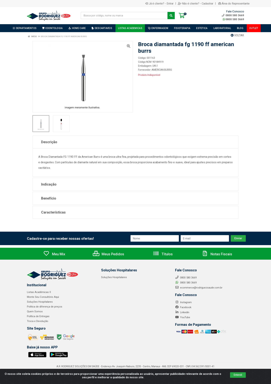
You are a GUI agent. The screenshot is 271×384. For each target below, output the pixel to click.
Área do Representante (234, 3)
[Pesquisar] (171, 15)
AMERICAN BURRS (162, 69)
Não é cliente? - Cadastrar (195, 3)
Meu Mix (54, 254)
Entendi (238, 374)
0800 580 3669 (233, 19)
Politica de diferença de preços (44, 306)
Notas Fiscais (217, 254)
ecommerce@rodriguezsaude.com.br (198, 287)
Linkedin (182, 312)
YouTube (182, 317)
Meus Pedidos (108, 254)
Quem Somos (35, 311)
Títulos (163, 254)
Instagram (183, 302)
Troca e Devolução (37, 321)
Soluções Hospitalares (40, 301)
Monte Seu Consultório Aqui (43, 296)
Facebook (183, 307)
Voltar (237, 35)
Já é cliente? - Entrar (159, 3)
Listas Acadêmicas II (39, 292)
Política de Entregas (38, 316)
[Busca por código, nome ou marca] (124, 15)
